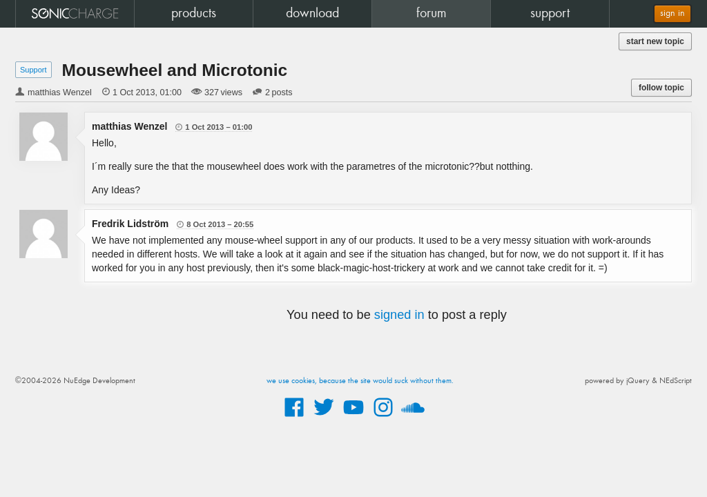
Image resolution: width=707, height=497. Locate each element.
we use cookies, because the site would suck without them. (360, 381)
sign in (672, 13)
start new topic (655, 41)
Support (33, 70)
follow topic (661, 87)
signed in (399, 315)
